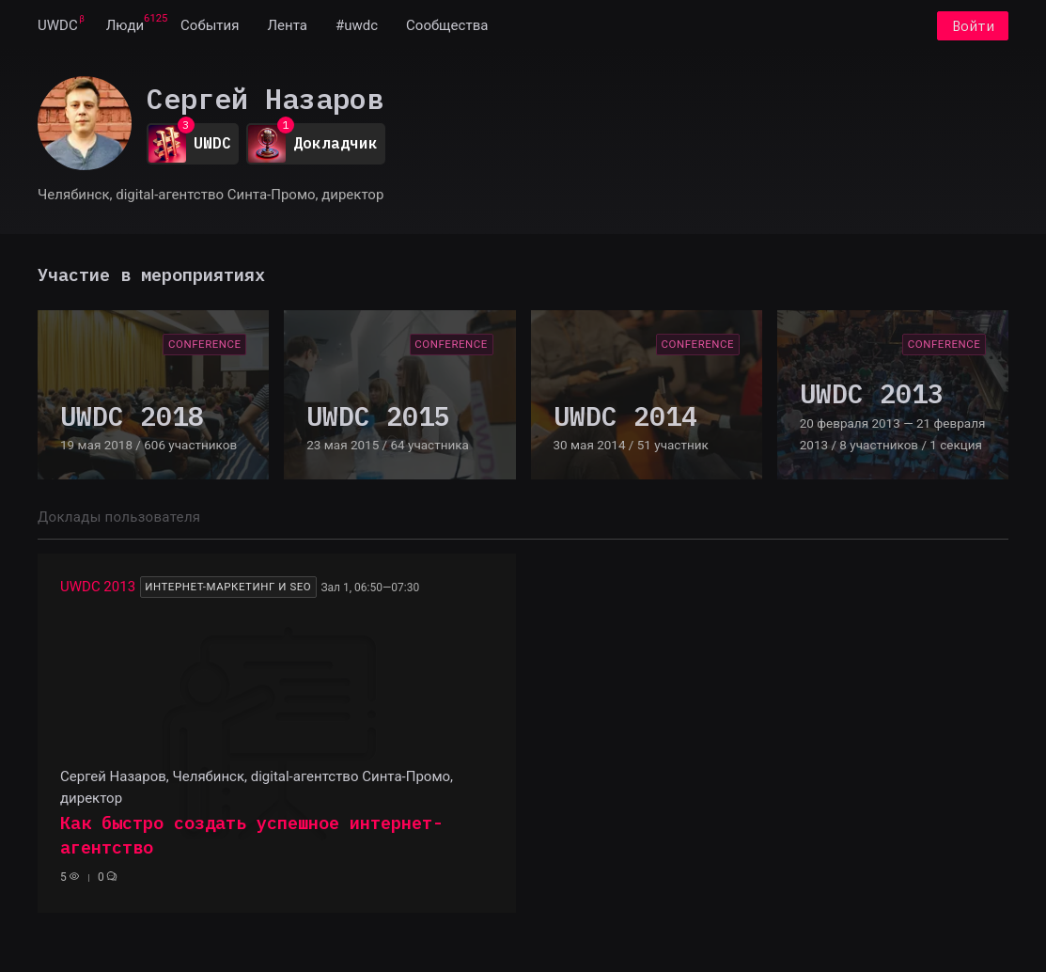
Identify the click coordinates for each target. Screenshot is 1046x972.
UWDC (58, 26)
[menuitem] (58, 26)
